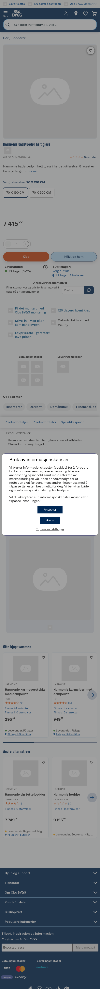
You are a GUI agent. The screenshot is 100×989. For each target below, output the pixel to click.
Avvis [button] (50, 520)
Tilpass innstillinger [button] (50, 529)
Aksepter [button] (50, 509)
